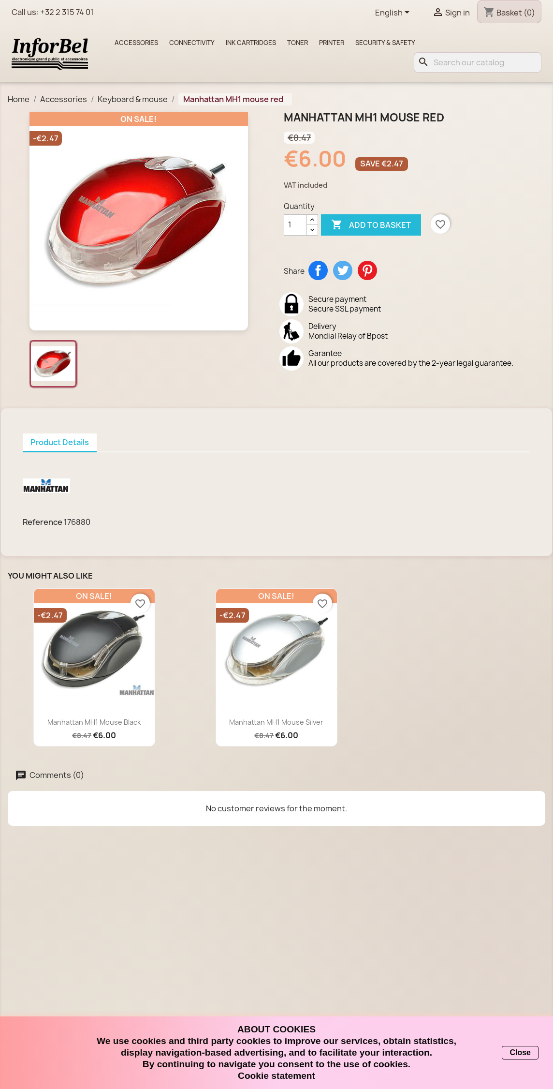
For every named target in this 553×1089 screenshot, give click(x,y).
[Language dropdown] (394, 13)
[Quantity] (295, 225)
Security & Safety (385, 42)
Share (318, 270)
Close (520, 1052)
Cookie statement (276, 1076)
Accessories (136, 42)
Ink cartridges (251, 42)
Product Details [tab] (59, 442)
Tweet (342, 270)
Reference (42, 522)
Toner (297, 42)
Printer (331, 42)
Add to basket (371, 225)
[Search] (477, 62)
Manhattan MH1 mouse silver (276, 722)
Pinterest (367, 270)
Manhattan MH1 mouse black (94, 722)
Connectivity (192, 42)
